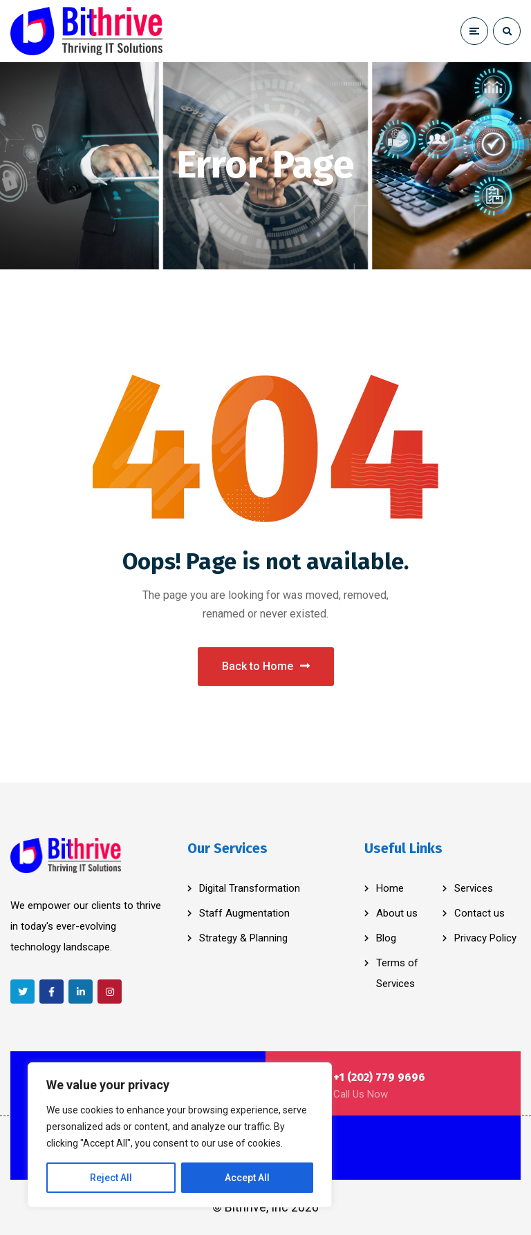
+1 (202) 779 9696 (379, 1077)
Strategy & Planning (243, 938)
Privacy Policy (485, 938)
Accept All (247, 1177)
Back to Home (266, 666)
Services (473, 888)
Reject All (111, 1177)
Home (390, 888)
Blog (386, 938)
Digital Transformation (249, 888)
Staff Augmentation (244, 913)
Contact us (479, 913)
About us (397, 913)
